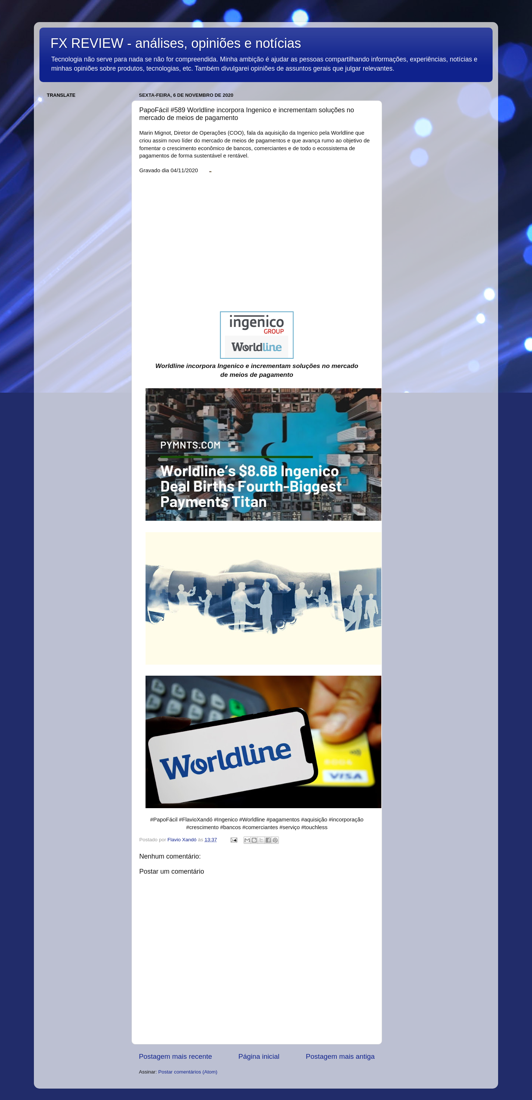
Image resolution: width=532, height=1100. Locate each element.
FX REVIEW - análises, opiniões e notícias (175, 43)
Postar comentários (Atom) (188, 1072)
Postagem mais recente (175, 1056)
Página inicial (258, 1056)
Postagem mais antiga (340, 1056)
